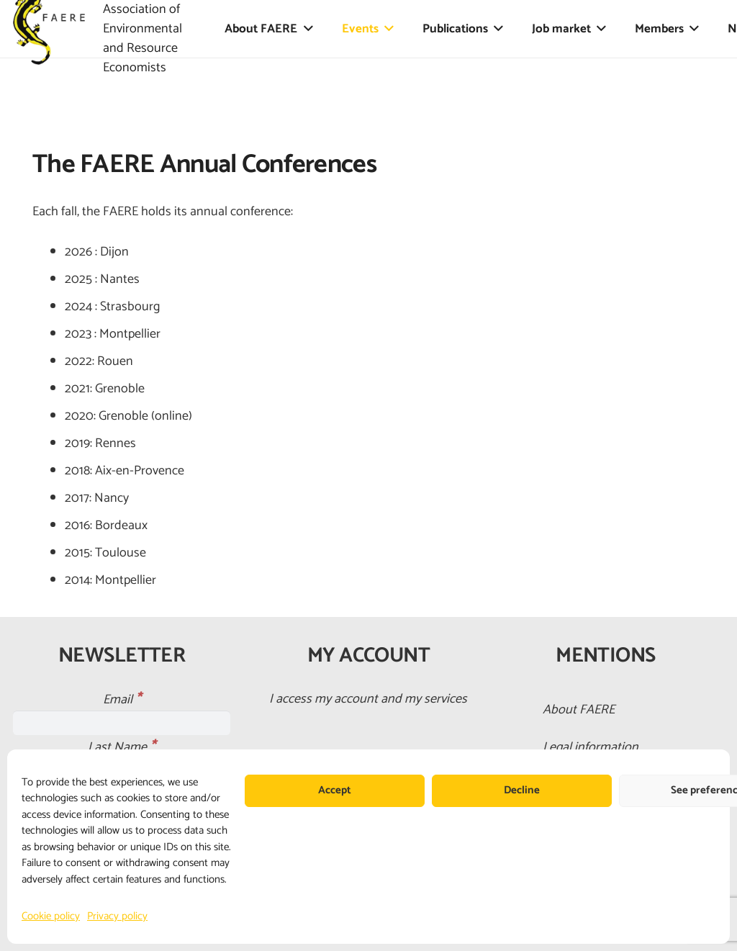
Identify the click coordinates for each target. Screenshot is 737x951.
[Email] (121, 723)
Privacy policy (117, 916)
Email (122, 700)
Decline (522, 790)
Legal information (590, 747)
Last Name (121, 747)
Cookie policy (51, 916)
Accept (334, 790)
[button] (304, 29)
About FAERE (579, 710)
